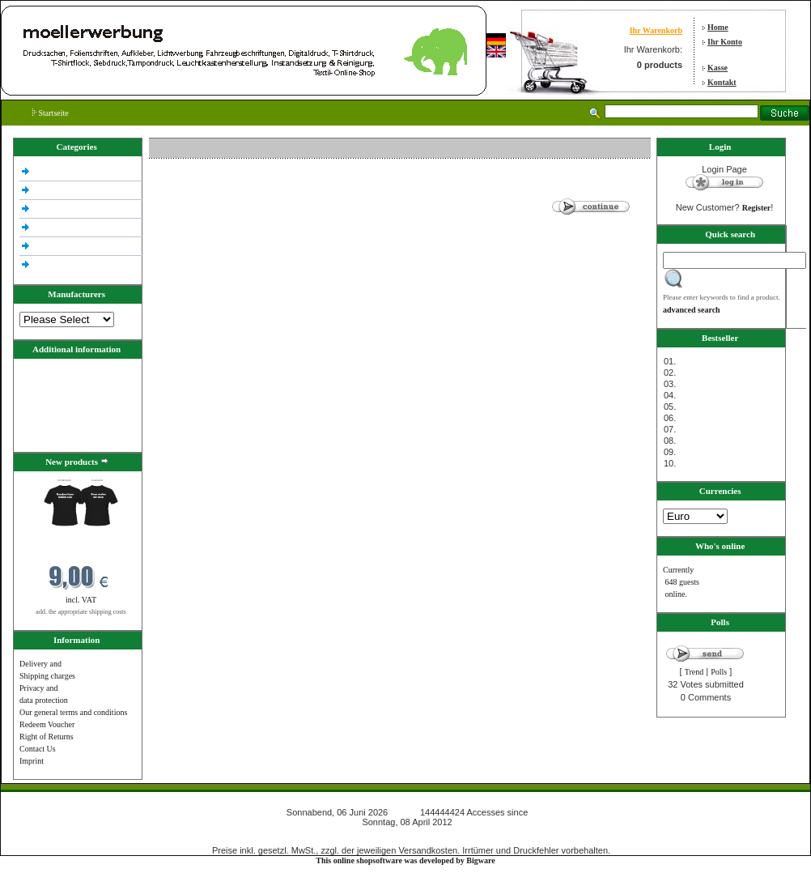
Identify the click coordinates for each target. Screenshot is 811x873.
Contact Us (37, 748)
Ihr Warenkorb (656, 30)
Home (717, 27)
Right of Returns (46, 736)
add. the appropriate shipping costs (80, 611)
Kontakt (722, 82)
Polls (719, 671)
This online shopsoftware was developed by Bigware (405, 860)
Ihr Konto (724, 41)
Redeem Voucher (46, 724)
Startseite (50, 113)
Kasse (717, 67)
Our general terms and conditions (73, 712)
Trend (694, 671)
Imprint (31, 760)
